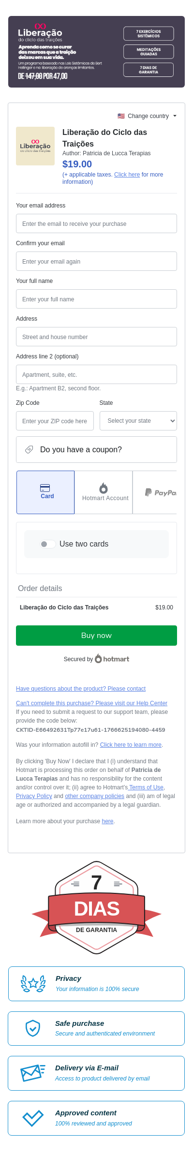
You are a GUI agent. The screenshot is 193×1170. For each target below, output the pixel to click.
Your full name (34, 281)
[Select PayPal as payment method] (161, 492)
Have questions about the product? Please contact (81, 688)
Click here (127, 174)
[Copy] (90, 730)
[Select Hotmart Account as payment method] (103, 492)
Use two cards (83, 544)
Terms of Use (145, 787)
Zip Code (28, 403)
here (107, 821)
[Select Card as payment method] (45, 492)
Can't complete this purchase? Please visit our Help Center (91, 703)
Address (26, 318)
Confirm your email (40, 243)
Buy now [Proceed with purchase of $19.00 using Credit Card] (96, 635)
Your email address (40, 205)
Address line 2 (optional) (47, 356)
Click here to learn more (131, 744)
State (106, 403)
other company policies (94, 796)
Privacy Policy (34, 796)
